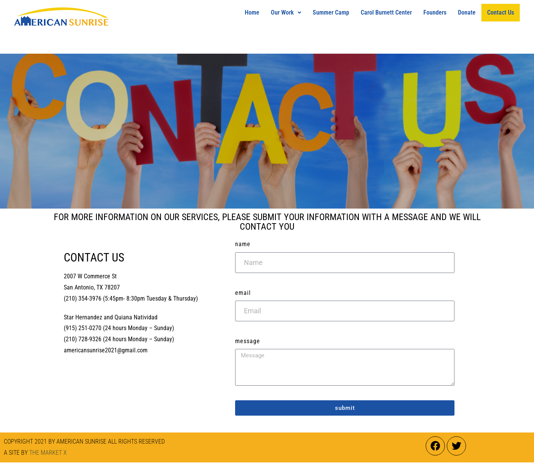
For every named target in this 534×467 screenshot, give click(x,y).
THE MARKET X (48, 452)
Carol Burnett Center (386, 12)
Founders (434, 12)
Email (243, 292)
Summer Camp (331, 12)
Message (247, 341)
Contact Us (500, 12)
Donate (467, 12)
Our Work (286, 12)
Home (252, 12)
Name (242, 244)
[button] (286, 12)
